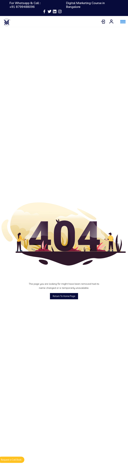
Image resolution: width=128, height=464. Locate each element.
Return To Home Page (64, 296)
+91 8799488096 (22, 7)
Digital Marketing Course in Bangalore (85, 5)
